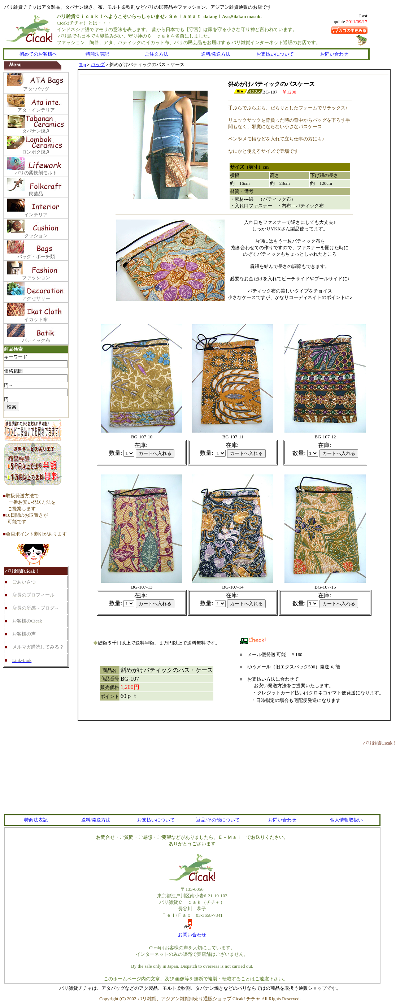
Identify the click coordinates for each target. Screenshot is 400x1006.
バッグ (98, 64)
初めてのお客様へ (38, 54)
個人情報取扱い (346, 820)
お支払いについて (275, 54)
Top (82, 64)
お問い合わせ (334, 54)
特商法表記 (97, 54)
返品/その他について (218, 820)
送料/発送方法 (216, 54)
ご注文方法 (156, 54)
